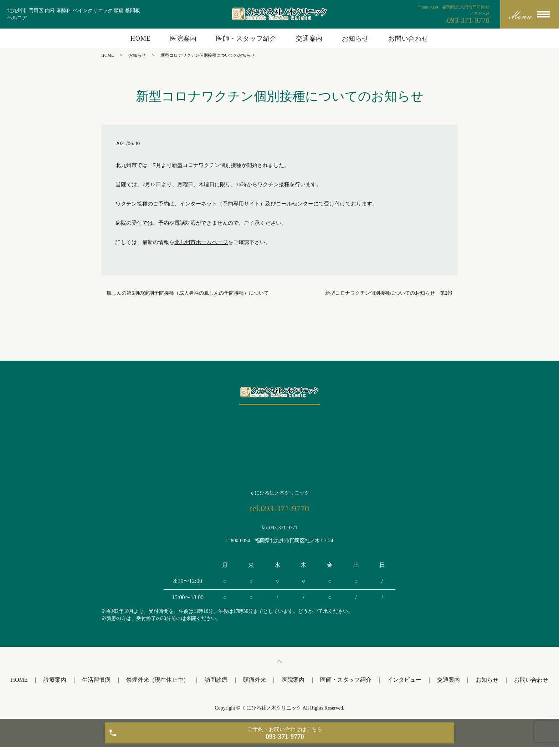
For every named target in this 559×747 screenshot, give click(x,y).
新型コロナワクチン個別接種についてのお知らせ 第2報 (388, 293)
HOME (140, 38)
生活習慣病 (96, 680)
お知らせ (355, 38)
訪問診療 (216, 680)
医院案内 (183, 38)
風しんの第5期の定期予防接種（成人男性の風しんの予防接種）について (188, 293)
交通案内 (309, 38)
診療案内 (54, 680)
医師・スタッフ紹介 (246, 38)
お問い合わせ (408, 38)
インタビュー (404, 680)
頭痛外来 (254, 680)
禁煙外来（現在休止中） (157, 680)
